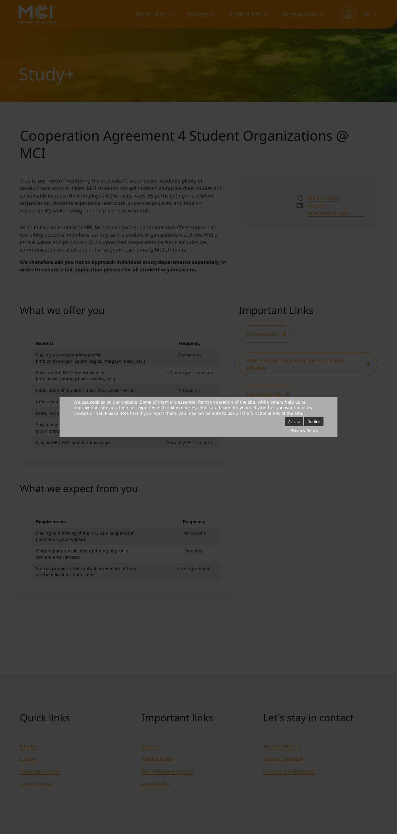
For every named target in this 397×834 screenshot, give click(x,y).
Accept (294, 421)
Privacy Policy (304, 430)
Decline (313, 421)
